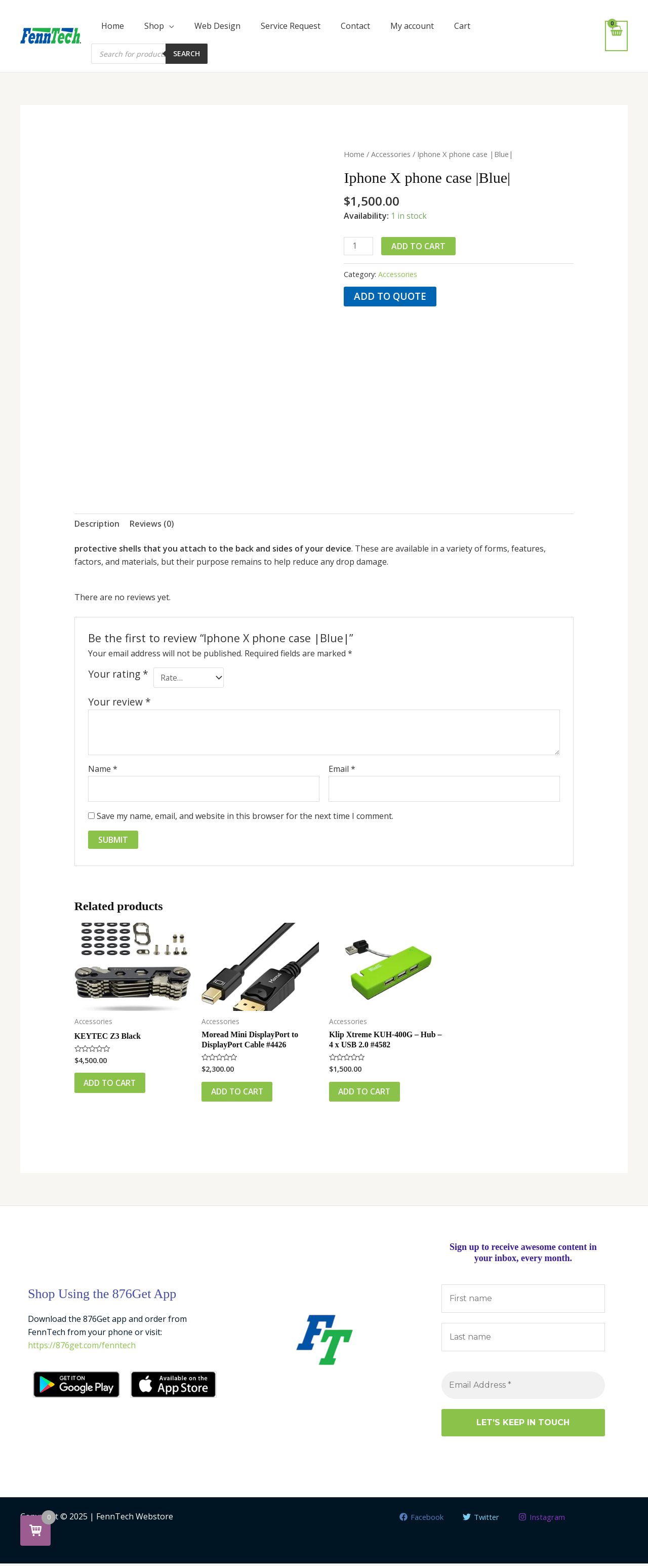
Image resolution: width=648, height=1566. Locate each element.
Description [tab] (97, 523)
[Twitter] (481, 1519)
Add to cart (419, 246)
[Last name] (523, 1339)
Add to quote (391, 296)
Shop (154, 25)
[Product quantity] (358, 246)
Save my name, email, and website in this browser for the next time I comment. (245, 816)
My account (412, 25)
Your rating (118, 674)
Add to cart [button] (112, 1084)
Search (186, 53)
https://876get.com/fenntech (82, 1347)
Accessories (391, 154)
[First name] (523, 1301)
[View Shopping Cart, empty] (616, 36)
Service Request (290, 25)
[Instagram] (544, 1519)
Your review (119, 702)
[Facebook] (418, 1519)
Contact (355, 25)
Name (102, 769)
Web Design (217, 25)
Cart (462, 25)
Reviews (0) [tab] (152, 523)
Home (112, 25)
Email (342, 769)
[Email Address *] (523, 1387)
